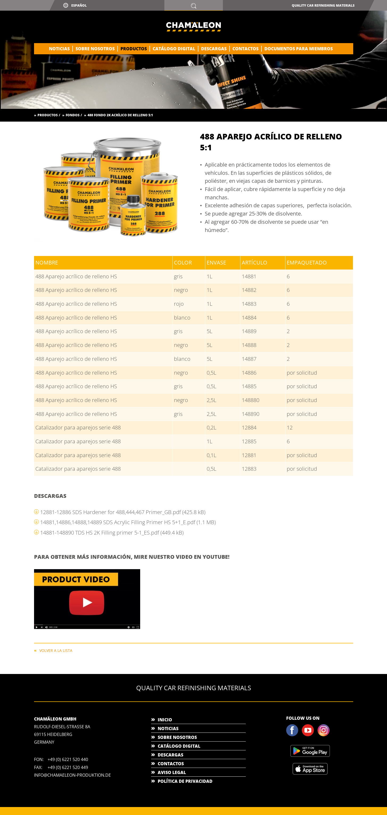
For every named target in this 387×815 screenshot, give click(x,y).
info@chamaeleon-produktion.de (72, 775)
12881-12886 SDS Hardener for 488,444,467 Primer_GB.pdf (122, 512)
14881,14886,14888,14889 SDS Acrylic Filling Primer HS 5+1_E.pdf (128, 522)
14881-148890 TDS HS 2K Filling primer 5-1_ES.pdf (112, 532)
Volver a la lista (55, 650)
